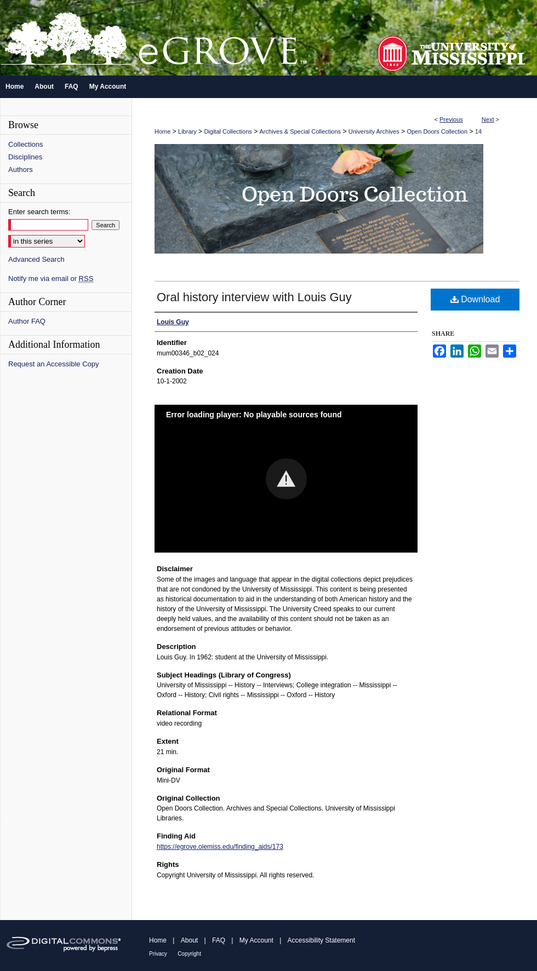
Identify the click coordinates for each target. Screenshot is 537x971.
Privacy (158, 954)
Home (162, 131)
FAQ (218, 940)
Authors (20, 169)
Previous (451, 119)
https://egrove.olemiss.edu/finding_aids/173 (220, 847)
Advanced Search (36, 259)
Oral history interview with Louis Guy (254, 297)
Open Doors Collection (437, 131)
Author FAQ (26, 321)
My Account (256, 940)
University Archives (374, 131)
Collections (25, 144)
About (189, 940)
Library (187, 131)
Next (488, 119)
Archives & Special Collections (300, 131)
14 (478, 131)
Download (475, 299)
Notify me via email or (50, 278)
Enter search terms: (39, 212)
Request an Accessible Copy (53, 364)
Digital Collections (228, 131)
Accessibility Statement (321, 940)
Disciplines (25, 157)
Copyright (189, 954)
